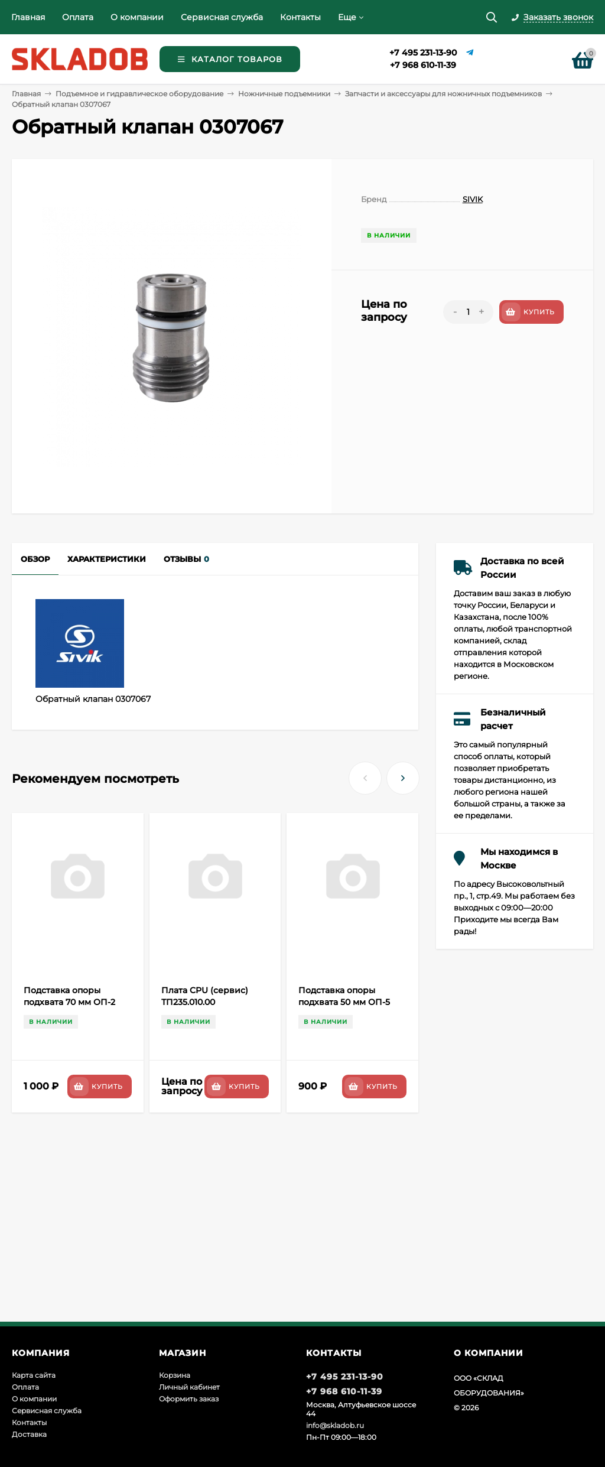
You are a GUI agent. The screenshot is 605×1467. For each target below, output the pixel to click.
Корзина (174, 1375)
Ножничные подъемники (284, 93)
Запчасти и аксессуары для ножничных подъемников (443, 93)
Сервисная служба (222, 17)
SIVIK (473, 199)
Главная (28, 17)
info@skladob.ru (335, 1425)
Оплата (77, 17)
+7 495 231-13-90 (423, 52)
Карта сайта (34, 1375)
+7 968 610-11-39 (423, 65)
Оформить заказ (189, 1398)
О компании (137, 17)
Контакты (300, 17)
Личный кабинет (189, 1387)
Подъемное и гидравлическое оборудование (139, 93)
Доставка (29, 1434)
